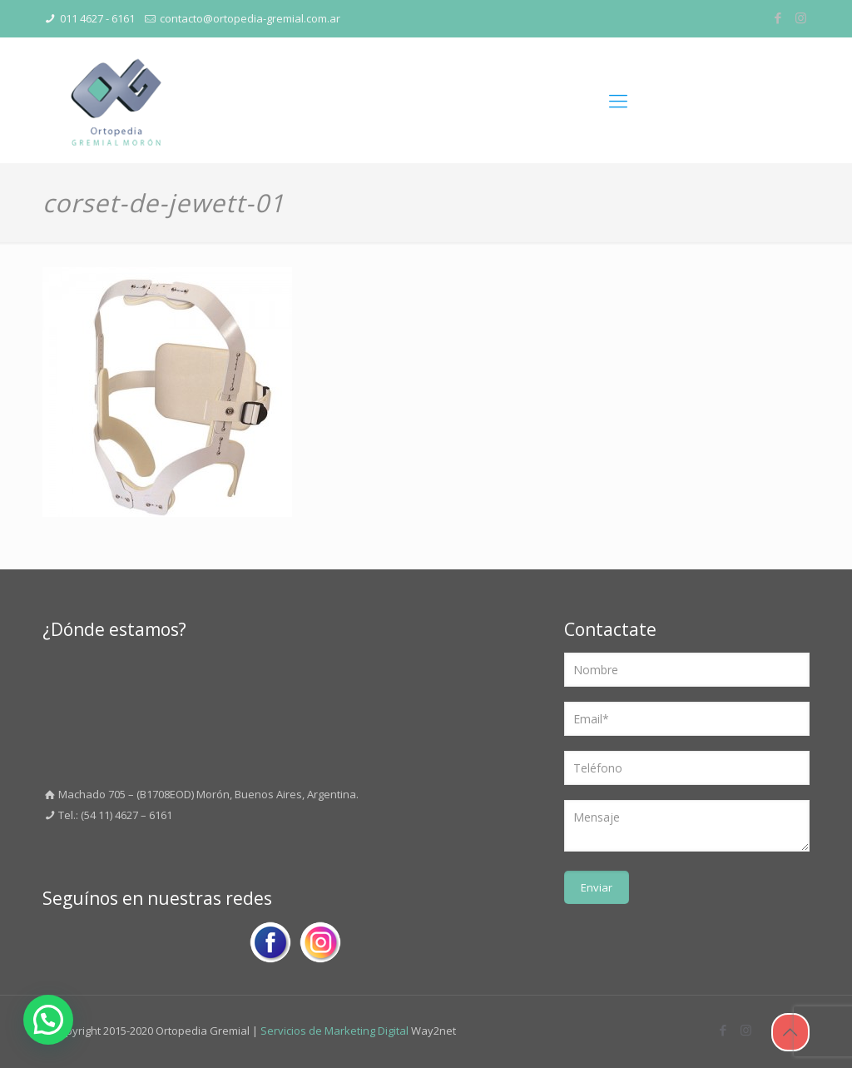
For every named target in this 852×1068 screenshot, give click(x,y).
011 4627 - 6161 (97, 18)
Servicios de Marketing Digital (334, 1030)
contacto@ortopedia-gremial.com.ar (250, 18)
